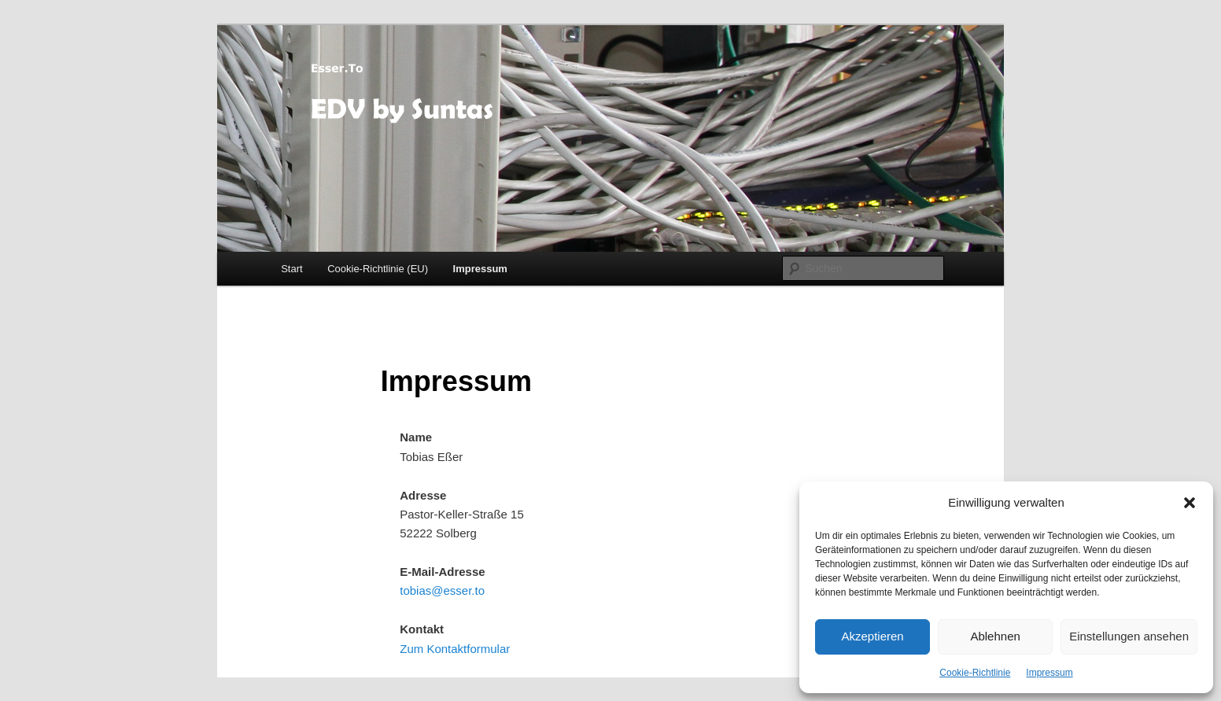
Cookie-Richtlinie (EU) (377, 269)
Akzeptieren (872, 636)
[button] (1189, 503)
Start (291, 269)
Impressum (1049, 672)
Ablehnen (995, 636)
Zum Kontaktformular (455, 648)
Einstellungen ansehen (1129, 636)
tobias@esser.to (442, 590)
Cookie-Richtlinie (974, 672)
